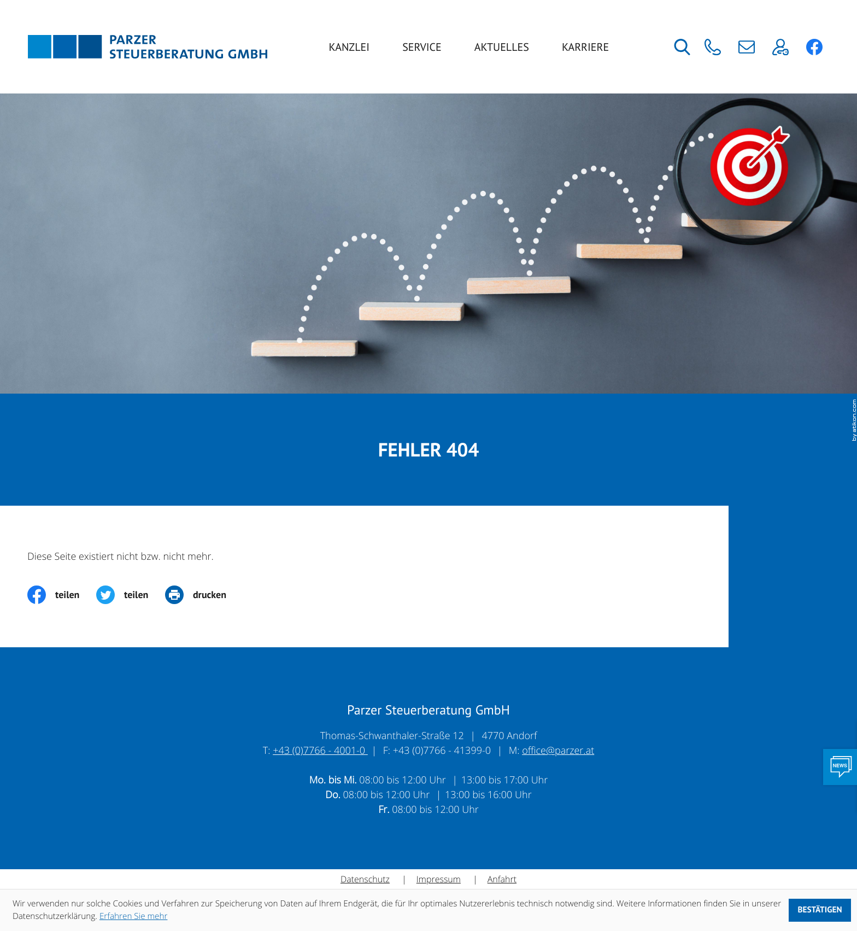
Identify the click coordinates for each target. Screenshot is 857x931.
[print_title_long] (204, 595)
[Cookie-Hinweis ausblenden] (819, 910)
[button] (712, 47)
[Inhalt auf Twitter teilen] (130, 595)
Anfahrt (502, 879)
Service (422, 47)
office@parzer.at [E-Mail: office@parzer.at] (558, 750)
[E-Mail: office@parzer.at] (747, 47)
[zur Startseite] (147, 46)
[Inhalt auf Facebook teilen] (61, 595)
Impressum (438, 879)
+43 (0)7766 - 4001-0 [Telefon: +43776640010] (320, 750)
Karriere (585, 47)
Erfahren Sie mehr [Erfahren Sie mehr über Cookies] (133, 916)
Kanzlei (349, 47)
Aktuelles (501, 47)
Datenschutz (365, 879)
